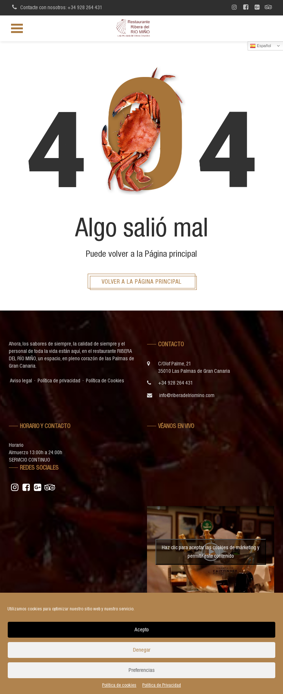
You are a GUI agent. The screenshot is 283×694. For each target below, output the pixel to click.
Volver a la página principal (142, 281)
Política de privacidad (59, 380)
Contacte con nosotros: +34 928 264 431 (56, 7)
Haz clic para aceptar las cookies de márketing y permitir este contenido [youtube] (210, 551)
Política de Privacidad (161, 685)
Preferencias (142, 670)
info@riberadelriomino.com (186, 395)
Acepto (141, 629)
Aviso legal (21, 380)
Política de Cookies (105, 380)
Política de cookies (119, 685)
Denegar (141, 649)
